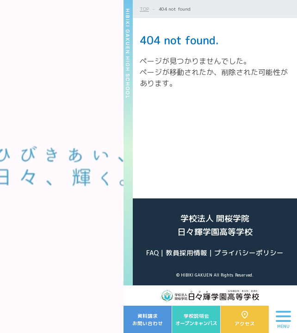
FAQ (152, 253)
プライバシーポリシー (249, 253)
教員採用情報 (186, 253)
